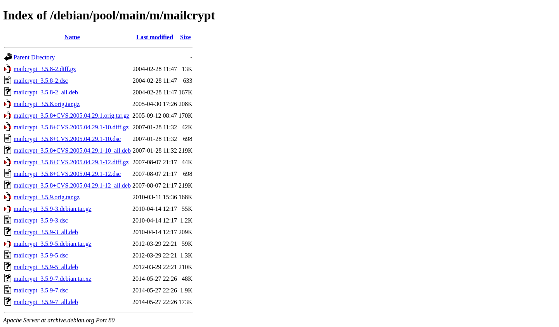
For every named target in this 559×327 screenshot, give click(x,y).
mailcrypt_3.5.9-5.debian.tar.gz (52, 243)
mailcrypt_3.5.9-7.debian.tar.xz (52, 278)
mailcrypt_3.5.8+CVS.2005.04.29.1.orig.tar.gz (71, 115)
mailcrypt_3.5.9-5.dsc (41, 255)
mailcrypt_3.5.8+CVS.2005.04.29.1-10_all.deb (72, 150)
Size (185, 37)
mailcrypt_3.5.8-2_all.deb (46, 92)
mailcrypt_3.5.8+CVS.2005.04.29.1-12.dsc (67, 173)
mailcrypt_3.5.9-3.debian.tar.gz (52, 208)
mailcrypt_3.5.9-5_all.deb (46, 267)
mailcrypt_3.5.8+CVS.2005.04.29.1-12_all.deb (72, 185)
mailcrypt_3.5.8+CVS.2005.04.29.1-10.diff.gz (71, 127)
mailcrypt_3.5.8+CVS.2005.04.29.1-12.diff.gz (71, 162)
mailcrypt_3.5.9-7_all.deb (46, 302)
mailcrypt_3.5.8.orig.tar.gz (47, 104)
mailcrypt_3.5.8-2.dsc (41, 80)
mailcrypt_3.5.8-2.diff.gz (45, 69)
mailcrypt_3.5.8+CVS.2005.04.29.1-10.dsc (67, 139)
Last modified (154, 37)
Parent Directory (34, 57)
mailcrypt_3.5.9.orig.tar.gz (47, 197)
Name (72, 37)
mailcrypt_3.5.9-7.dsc (41, 290)
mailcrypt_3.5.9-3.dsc (41, 220)
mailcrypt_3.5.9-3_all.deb (46, 232)
